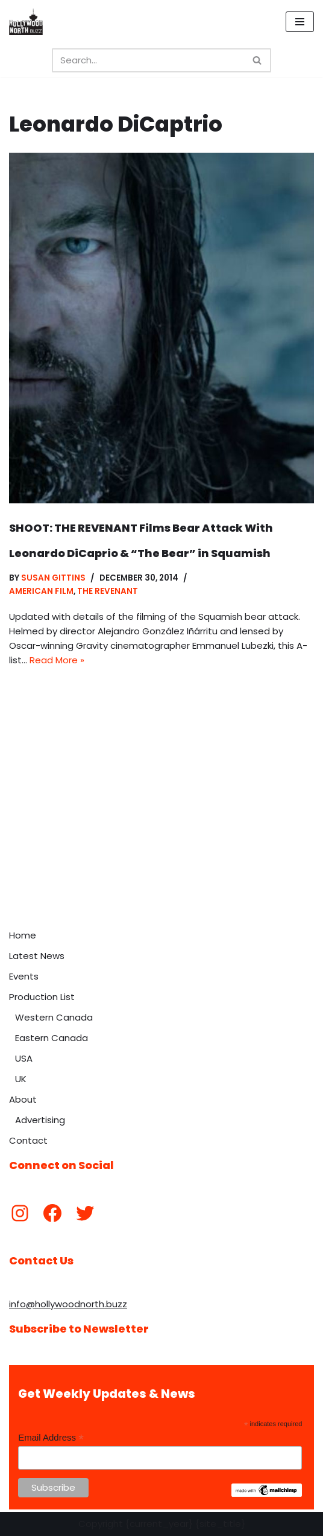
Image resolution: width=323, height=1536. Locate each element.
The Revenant (107, 591)
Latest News (36, 955)
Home (22, 935)
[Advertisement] (161, 832)
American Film (41, 591)
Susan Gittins (53, 578)
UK (21, 1078)
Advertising (40, 1120)
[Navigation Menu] (300, 21)
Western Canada (54, 1017)
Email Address (51, 1438)
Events (24, 976)
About (23, 1099)
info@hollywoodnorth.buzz (68, 1304)
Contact (28, 1140)
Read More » (57, 660)
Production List (42, 996)
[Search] (148, 60)
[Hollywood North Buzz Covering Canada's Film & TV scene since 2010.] (26, 21)
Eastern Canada (51, 1037)
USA (24, 1058)
